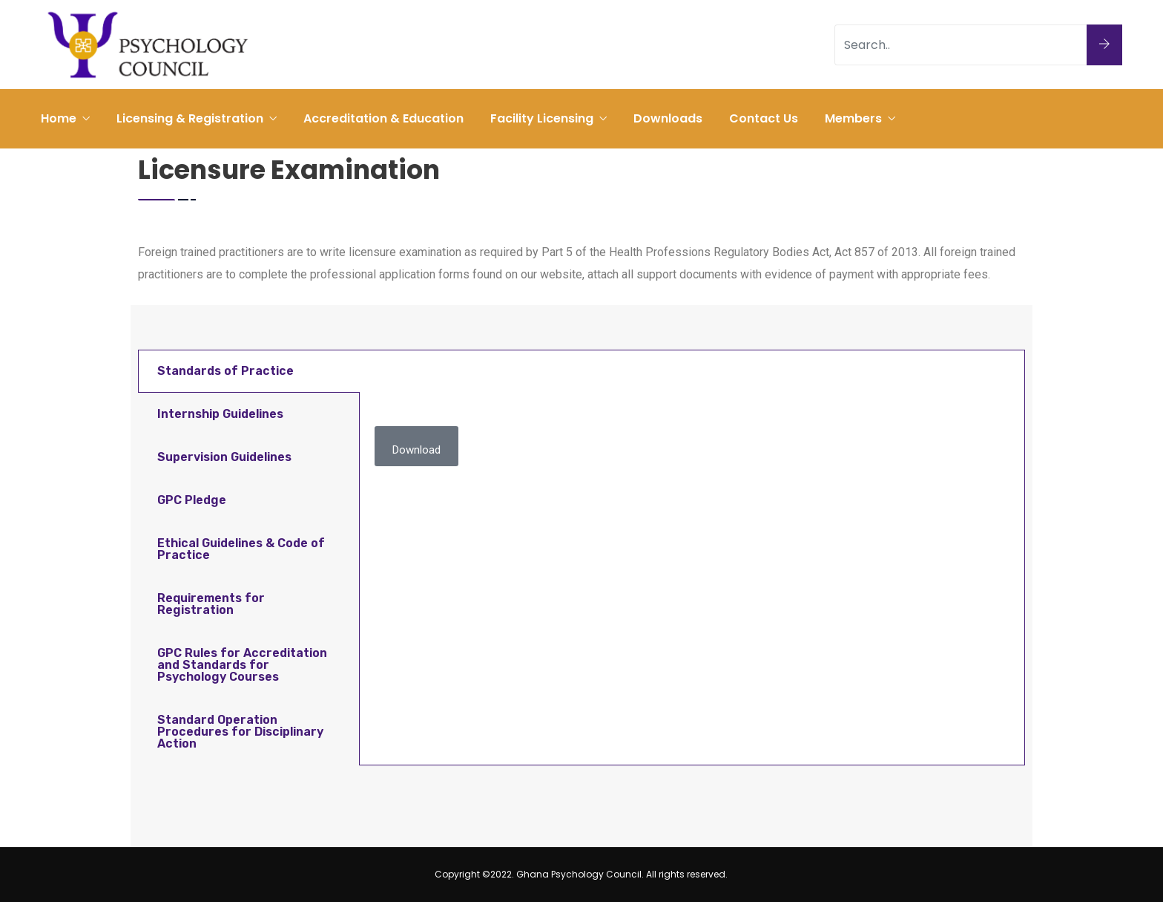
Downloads (667, 118)
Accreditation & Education (383, 118)
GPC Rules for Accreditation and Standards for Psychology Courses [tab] (242, 665)
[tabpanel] (692, 421)
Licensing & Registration (189, 118)
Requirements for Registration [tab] (211, 604)
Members (853, 118)
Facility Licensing (541, 118)
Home (58, 118)
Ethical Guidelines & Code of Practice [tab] (241, 549)
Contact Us (763, 118)
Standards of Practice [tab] (225, 371)
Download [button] (416, 450)
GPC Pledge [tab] (191, 500)
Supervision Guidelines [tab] (224, 457)
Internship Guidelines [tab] (220, 414)
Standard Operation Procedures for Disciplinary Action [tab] (240, 732)
